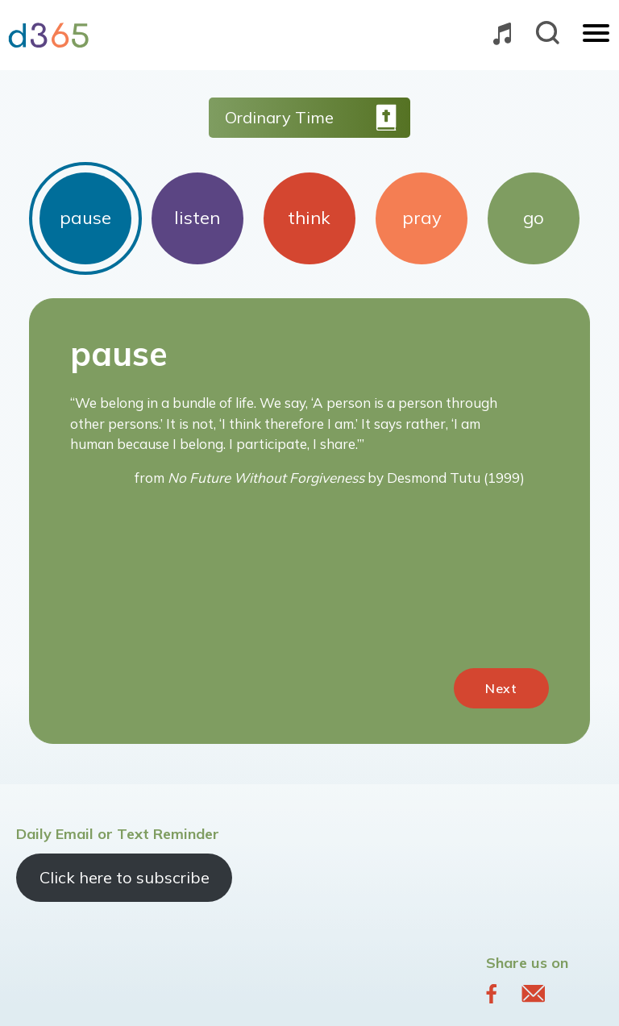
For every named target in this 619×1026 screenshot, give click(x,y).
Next (501, 688)
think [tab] (309, 217)
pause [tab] (85, 217)
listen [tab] (197, 217)
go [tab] (533, 217)
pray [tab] (422, 217)
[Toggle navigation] (596, 35)
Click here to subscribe (124, 877)
